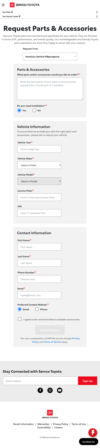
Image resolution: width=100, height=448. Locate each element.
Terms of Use (79, 423)
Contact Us (89, 441)
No (39, 110)
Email (21, 288)
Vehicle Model (26, 174)
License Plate (25, 190)
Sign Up (88, 380)
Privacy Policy (60, 423)
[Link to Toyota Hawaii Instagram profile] (50, 390)
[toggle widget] (92, 432)
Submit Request (50, 330)
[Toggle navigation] (3, 5)
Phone (43, 309)
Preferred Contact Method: (33, 304)
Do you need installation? (32, 105)
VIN (19, 206)
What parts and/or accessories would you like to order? (48, 74)
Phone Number (26, 272)
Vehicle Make (25, 158)
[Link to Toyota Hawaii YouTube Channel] (60, 390)
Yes (24, 110)
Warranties (43, 423)
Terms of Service (53, 341)
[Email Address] (40, 380)
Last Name (24, 256)
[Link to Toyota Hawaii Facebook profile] (40, 390)
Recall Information (23, 423)
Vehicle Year (25, 142)
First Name (24, 240)
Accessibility (44, 427)
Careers (58, 427)
